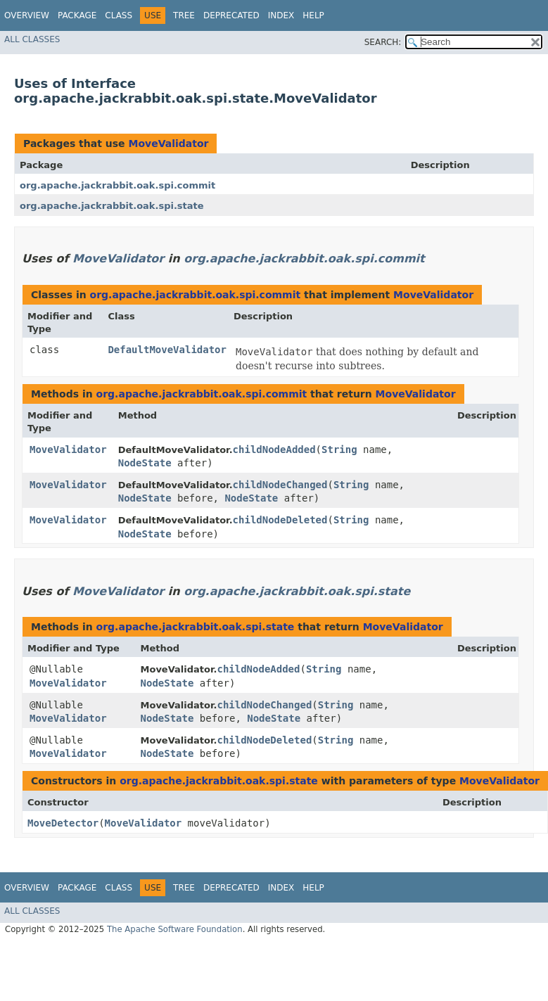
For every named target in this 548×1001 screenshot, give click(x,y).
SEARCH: (383, 42)
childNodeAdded (274, 449)
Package (77, 15)
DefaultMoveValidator (167, 349)
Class (118, 15)
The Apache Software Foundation (175, 929)
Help (313, 15)
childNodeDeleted (280, 519)
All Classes (32, 39)
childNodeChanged (280, 484)
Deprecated (231, 15)
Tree (184, 15)
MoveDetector (62, 823)
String (339, 449)
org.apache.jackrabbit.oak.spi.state (112, 205)
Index (281, 15)
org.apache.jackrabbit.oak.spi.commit (117, 185)
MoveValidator (168, 143)
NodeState (145, 462)
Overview (26, 15)
